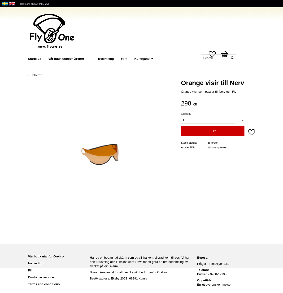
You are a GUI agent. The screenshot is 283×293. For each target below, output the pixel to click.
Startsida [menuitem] (34, 58)
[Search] (232, 58)
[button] (251, 133)
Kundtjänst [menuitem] (142, 58)
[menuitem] (92, 52)
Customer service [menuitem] (41, 277)
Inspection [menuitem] (36, 263)
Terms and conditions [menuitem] (44, 284)
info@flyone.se (219, 264)
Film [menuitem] (124, 58)
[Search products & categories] (218, 58)
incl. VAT (44, 3)
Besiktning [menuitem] (106, 58)
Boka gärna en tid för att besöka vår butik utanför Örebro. (129, 272)
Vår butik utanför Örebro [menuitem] (66, 58)
